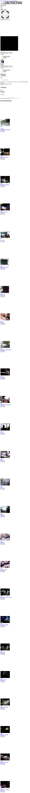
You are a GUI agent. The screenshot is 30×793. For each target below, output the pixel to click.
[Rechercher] (1, 6)
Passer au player (3, 0)
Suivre (2, 64)
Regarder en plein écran (5, 15)
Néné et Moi (2, 294)
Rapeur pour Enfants (4, 624)
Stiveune (2, 322)
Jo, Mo (1, 432)
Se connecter (4, 9)
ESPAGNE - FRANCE (4, 184)
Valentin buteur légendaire (5, 129)
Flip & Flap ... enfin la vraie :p (6, 597)
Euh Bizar (2, 542)
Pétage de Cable (3, 679)
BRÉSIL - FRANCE (4, 157)
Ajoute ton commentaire (5, 98)
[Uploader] (1, 8)
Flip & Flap (2, 652)
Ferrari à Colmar (3, 569)
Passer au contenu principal (12, 0)
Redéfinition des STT (4, 267)
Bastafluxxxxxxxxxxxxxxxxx (6, 349)
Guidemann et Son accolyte (5, 404)
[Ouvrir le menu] (1, 4)
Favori (10, 52)
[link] (15, 63)
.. (0, 239)
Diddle (1, 459)
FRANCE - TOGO (3, 212)
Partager (6, 52)
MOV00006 (2, 377)
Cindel (1, 487)
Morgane (2, 514)
